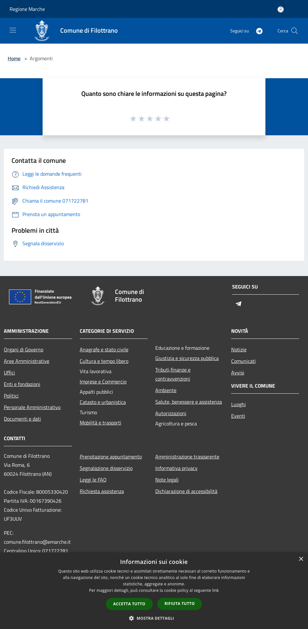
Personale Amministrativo (32, 407)
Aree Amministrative (26, 361)
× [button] (300, 559)
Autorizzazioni (170, 413)
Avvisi (237, 372)
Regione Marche (27, 9)
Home (14, 58)
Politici (11, 395)
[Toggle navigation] (13, 30)
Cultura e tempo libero (104, 361)
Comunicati (243, 361)
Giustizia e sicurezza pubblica (187, 358)
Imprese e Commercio (103, 381)
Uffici (9, 372)
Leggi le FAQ (93, 479)
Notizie (239, 349)
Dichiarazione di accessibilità (186, 491)
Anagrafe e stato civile (104, 349)
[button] (154, 618)
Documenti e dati (22, 419)
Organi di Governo (23, 349)
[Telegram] (256, 30)
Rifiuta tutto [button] (180, 603)
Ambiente (165, 390)
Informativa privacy (176, 468)
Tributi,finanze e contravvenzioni (172, 374)
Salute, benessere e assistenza (188, 402)
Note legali (167, 479)
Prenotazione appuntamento (111, 456)
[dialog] (154, 590)
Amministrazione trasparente (187, 456)
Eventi (238, 416)
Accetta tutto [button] (129, 604)
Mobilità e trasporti (100, 422)
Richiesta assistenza (102, 491)
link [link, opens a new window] (215, 590)
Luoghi (238, 404)
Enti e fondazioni (22, 384)
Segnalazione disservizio (106, 468)
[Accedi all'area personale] (280, 9)
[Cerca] (294, 31)
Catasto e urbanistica (103, 402)
